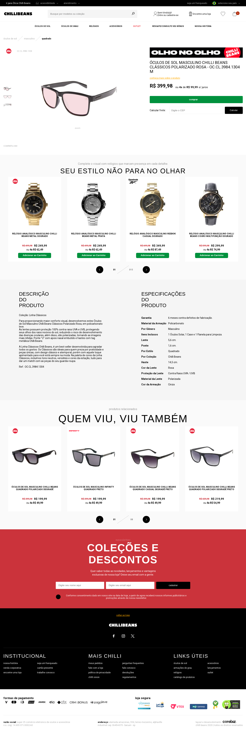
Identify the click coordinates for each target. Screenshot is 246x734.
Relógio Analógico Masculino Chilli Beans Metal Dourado (34, 234)
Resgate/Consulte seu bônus (168, 26)
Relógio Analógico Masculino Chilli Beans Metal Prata (93, 234)
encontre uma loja (12, 672)
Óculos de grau (69, 26)
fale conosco (128, 668)
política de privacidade (99, 672)
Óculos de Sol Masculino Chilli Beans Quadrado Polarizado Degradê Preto (211, 488)
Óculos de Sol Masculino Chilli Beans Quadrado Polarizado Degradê (34, 488)
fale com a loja (95, 668)
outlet (210, 672)
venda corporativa (12, 668)
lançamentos (214, 668)
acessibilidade (47, 3)
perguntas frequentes (133, 663)
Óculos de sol (42, 26)
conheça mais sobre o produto (165, 78)
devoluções (128, 672)
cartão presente (45, 668)
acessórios (213, 663)
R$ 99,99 (192, 87)
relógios (178, 672)
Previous (99, 269)
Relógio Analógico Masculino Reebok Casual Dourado (153, 234)
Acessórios (116, 26)
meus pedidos (95, 663)
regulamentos (129, 677)
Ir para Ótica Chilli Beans (18, 3)
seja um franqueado (197, 3)
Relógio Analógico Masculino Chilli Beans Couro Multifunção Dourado (211, 234)
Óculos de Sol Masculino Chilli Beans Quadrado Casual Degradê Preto (152, 488)
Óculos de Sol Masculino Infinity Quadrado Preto (93, 488)
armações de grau (183, 668)
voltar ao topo (123, 615)
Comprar (193, 99)
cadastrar (173, 585)
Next (146, 269)
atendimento (70, 3)
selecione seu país (224, 3)
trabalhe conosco (46, 672)
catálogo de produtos (184, 677)
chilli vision (94, 677)
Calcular (234, 110)
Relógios (94, 26)
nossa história (10, 663)
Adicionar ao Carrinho (34, 255)
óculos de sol (180, 663)
